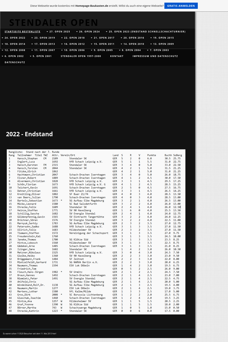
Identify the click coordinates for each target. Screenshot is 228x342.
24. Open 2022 (15, 37)
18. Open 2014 (15, 44)
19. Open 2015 (163, 37)
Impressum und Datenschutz (155, 56)
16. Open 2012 (74, 44)
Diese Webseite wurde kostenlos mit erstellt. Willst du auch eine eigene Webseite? (114, 6)
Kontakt (116, 56)
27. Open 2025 (60, 31)
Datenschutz (15, 62)
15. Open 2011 (104, 44)
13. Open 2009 (163, 44)
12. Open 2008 (15, 50)
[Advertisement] (96, 99)
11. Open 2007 (44, 50)
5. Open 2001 (42, 56)
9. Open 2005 (103, 50)
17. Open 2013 (44, 44)
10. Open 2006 (74, 50)
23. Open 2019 (44, 37)
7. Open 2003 (159, 50)
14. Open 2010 (134, 44)
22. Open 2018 (74, 37)
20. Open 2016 (134, 37)
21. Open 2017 (104, 37)
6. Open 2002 (14, 56)
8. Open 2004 (131, 50)
